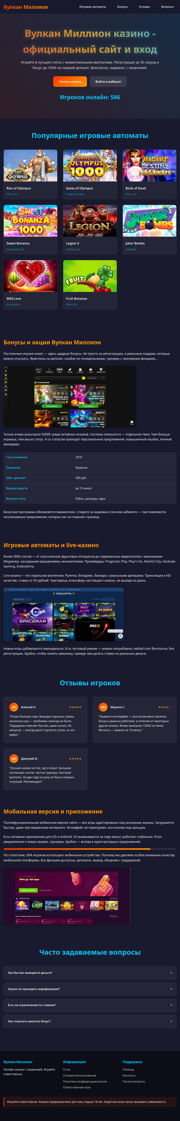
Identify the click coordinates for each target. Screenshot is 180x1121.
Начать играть (70, 81)
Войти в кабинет (108, 81)
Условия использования (79, 1075)
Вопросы (167, 7)
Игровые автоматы (92, 7)
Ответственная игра (76, 1087)
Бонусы (122, 7)
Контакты (129, 1075)
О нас (67, 1069)
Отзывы (144, 7)
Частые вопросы (134, 1081)
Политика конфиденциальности (85, 1081)
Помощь (128, 1069)
